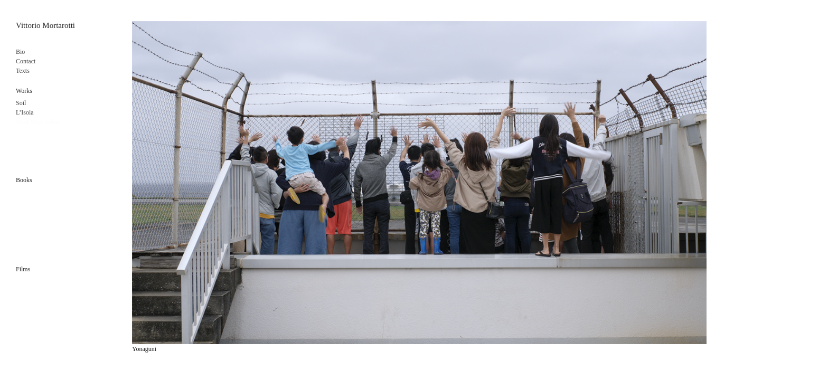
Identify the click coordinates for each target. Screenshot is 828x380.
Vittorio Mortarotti (45, 25)
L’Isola (25, 112)
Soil (21, 103)
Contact (25, 61)
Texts (23, 70)
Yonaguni (144, 349)
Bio (20, 51)
